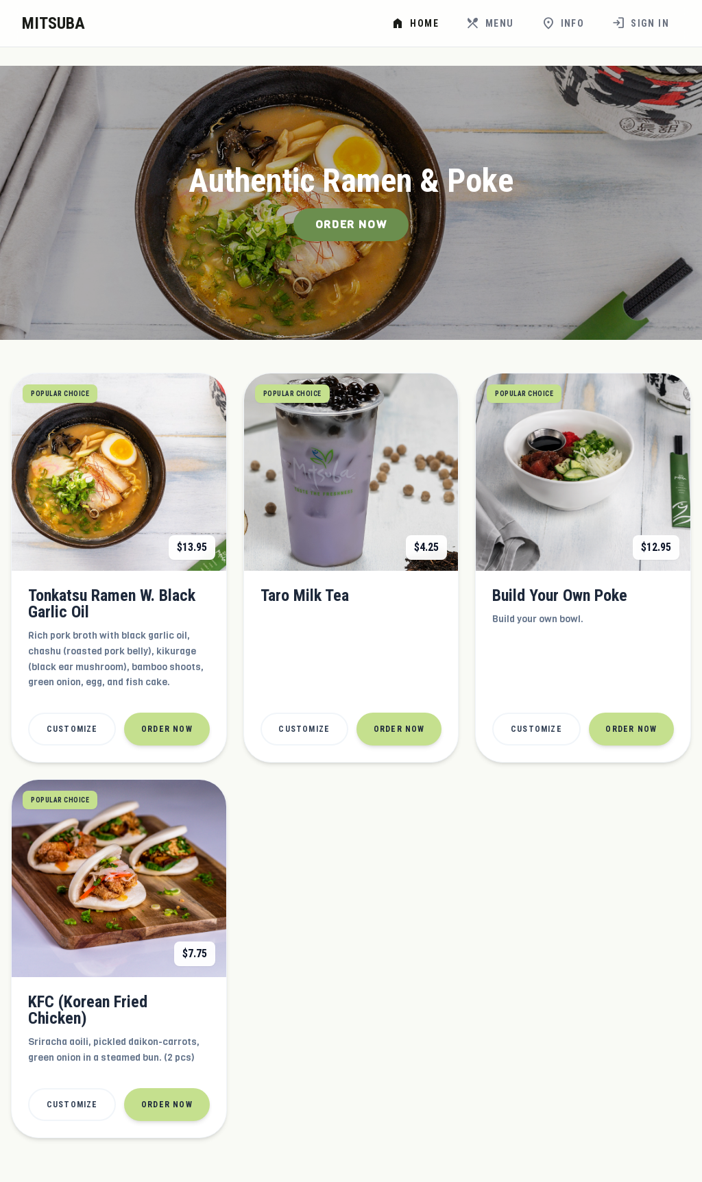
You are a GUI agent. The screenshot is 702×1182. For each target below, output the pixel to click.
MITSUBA (53, 23)
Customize (72, 729)
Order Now (351, 224)
